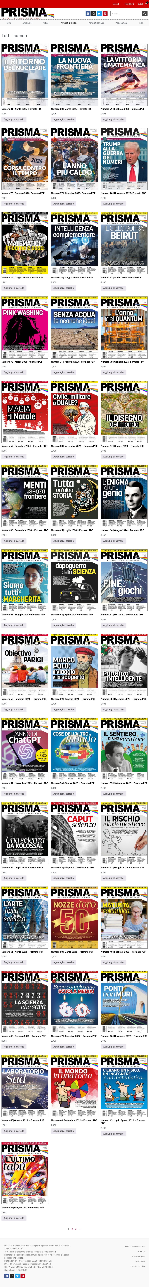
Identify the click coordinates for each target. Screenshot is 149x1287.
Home (8, 23)
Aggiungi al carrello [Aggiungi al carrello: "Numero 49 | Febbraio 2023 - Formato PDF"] (113, 962)
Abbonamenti (122, 23)
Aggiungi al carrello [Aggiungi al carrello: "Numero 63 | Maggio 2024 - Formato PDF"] (14, 625)
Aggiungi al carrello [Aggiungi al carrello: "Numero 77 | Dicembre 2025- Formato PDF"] (63, 203)
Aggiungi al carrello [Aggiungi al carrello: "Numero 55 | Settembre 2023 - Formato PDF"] (113, 793)
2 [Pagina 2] (72, 1229)
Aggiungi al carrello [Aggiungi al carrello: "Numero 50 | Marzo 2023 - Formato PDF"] (63, 962)
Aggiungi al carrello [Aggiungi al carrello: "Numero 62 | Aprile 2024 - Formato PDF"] (63, 625)
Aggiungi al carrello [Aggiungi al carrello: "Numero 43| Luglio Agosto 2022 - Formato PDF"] (113, 1133)
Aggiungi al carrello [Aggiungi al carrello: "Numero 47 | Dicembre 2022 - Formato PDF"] (63, 1046)
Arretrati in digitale (69, 23)
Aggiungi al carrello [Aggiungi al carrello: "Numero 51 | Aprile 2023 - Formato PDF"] (14, 962)
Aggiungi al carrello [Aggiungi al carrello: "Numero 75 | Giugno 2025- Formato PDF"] (14, 288)
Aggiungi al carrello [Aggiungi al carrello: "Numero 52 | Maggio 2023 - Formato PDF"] (113, 878)
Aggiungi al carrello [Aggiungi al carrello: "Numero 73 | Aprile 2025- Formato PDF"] (113, 288)
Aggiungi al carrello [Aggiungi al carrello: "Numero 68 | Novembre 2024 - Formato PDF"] (63, 456)
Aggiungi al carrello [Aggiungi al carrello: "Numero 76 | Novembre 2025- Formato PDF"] (113, 203)
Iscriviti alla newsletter (135, 1247)
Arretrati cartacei (96, 23)
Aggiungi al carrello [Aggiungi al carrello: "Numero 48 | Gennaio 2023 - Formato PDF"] (14, 1046)
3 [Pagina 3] (76, 1229)
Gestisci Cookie (138, 1266)
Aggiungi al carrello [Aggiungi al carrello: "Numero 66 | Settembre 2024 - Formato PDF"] (14, 541)
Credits (141, 1251)
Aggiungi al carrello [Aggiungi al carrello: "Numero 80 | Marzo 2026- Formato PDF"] (63, 119)
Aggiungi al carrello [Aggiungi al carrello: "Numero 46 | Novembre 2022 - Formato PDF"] (113, 1046)
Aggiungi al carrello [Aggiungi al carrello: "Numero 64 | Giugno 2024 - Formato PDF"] (113, 541)
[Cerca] (144, 13)
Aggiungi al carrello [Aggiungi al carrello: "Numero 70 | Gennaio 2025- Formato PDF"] (113, 372)
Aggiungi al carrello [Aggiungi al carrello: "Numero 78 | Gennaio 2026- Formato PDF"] (14, 203)
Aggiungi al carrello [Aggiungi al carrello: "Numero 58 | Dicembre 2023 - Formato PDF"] (113, 709)
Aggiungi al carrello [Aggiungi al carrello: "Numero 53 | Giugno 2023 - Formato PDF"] (63, 878)
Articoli (46, 23)
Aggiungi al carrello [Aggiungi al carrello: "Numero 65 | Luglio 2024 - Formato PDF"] (63, 541)
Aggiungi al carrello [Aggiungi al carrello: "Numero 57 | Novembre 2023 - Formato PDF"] (14, 793)
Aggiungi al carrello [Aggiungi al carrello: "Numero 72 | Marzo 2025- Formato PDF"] (14, 372)
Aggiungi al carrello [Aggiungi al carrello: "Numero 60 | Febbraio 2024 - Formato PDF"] (14, 709)
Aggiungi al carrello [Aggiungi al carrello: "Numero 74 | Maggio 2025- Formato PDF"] (63, 288)
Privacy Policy (138, 1256)
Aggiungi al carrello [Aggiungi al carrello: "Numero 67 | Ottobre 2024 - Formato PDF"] (113, 456)
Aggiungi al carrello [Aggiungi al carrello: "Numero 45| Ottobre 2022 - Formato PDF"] (14, 1131)
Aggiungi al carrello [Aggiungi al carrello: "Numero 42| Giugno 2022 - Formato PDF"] (14, 1218)
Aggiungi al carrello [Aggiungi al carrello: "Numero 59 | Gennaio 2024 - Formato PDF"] (63, 709)
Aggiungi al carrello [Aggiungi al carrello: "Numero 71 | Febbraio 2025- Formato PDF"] (63, 372)
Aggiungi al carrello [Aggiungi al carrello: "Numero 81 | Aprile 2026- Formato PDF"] (14, 119)
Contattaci (140, 1261)
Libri (141, 23)
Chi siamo (27, 23)
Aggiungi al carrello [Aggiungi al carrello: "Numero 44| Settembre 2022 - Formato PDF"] (63, 1131)
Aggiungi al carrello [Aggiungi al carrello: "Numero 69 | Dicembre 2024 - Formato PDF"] (14, 456)
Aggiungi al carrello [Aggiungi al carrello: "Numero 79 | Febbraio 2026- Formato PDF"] (113, 119)
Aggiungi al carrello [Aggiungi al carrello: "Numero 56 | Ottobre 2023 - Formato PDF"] (63, 793)
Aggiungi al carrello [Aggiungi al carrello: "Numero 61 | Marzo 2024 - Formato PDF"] (113, 625)
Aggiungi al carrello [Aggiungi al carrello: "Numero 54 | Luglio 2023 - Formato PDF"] (14, 878)
